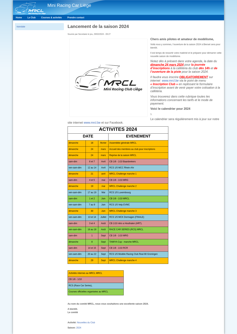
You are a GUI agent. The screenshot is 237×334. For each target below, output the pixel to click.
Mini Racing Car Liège (69, 5)
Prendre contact (75, 17)
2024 (78, 327)
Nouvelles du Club (86, 322)
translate (21, 26)
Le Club (31, 17)
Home (19, 17)
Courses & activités (51, 17)
